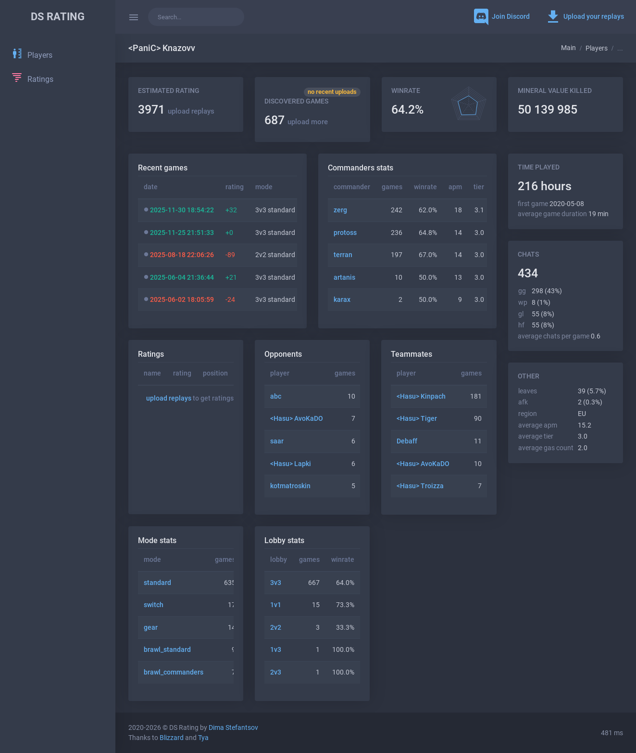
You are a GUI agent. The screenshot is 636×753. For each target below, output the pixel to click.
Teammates (411, 354)
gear (151, 627)
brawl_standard (167, 650)
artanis (344, 277)
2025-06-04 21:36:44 (182, 277)
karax (342, 300)
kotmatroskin (290, 486)
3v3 (275, 583)
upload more (307, 121)
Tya (203, 738)
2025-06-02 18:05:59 (182, 300)
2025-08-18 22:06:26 (182, 255)
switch (153, 605)
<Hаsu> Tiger (417, 419)
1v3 (275, 650)
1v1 (275, 605)
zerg (340, 210)
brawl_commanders (173, 672)
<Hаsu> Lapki (290, 464)
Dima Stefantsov (233, 728)
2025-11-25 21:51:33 (182, 233)
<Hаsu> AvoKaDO (296, 419)
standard (157, 583)
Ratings (151, 354)
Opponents (283, 354)
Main (568, 48)
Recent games (162, 167)
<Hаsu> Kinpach (421, 396)
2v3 (275, 672)
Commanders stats (360, 167)
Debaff (407, 441)
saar (277, 441)
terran (343, 255)
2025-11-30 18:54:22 (182, 210)
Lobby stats (284, 540)
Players (597, 48)
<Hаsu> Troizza (420, 486)
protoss (345, 233)
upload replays (191, 111)
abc (275, 396)
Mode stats (157, 540)
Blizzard (172, 738)
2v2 (275, 627)
